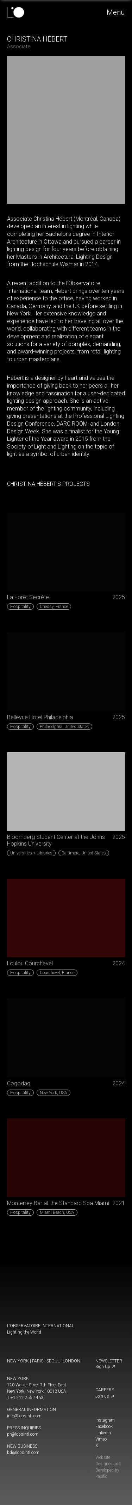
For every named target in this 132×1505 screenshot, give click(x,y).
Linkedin (103, 1432)
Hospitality (20, 606)
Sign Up (105, 1366)
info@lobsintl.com (24, 1415)
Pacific (101, 1476)
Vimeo (101, 1439)
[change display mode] (9, 1464)
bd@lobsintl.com (23, 1452)
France (54, 606)
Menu (116, 12)
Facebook (104, 1426)
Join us (104, 1396)
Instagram (105, 1420)
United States (64, 726)
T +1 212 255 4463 (25, 1397)
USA (53, 1092)
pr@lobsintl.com (22, 1434)
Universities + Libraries (31, 853)
